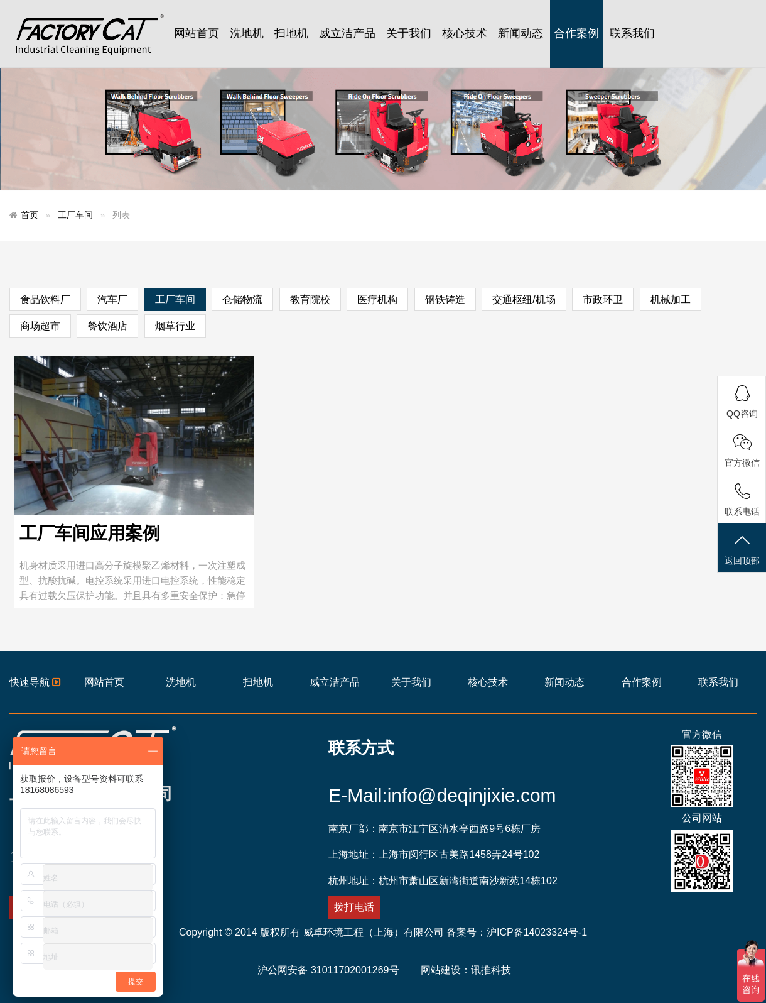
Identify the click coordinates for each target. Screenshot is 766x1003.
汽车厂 (112, 299)
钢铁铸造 (445, 299)
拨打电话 (354, 907)
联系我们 (632, 34)
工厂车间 (75, 215)
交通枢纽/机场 (523, 299)
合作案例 (576, 34)
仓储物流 (242, 299)
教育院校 (310, 299)
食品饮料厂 (45, 299)
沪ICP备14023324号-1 (537, 932)
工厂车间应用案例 (89, 533)
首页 (29, 215)
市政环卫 (603, 299)
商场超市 (40, 326)
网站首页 (196, 34)
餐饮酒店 (107, 326)
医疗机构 (377, 299)
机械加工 (670, 299)
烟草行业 (175, 326)
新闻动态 (520, 34)
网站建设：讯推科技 (466, 970)
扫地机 (291, 34)
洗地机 (247, 34)
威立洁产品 (347, 34)
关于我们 (408, 34)
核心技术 (464, 34)
